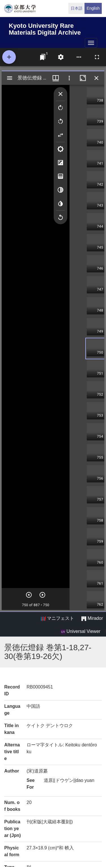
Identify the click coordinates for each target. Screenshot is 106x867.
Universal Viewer (80, 631)
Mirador (92, 618)
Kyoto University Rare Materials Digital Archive (45, 28)
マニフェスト (57, 618)
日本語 (77, 8)
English (93, 8)
